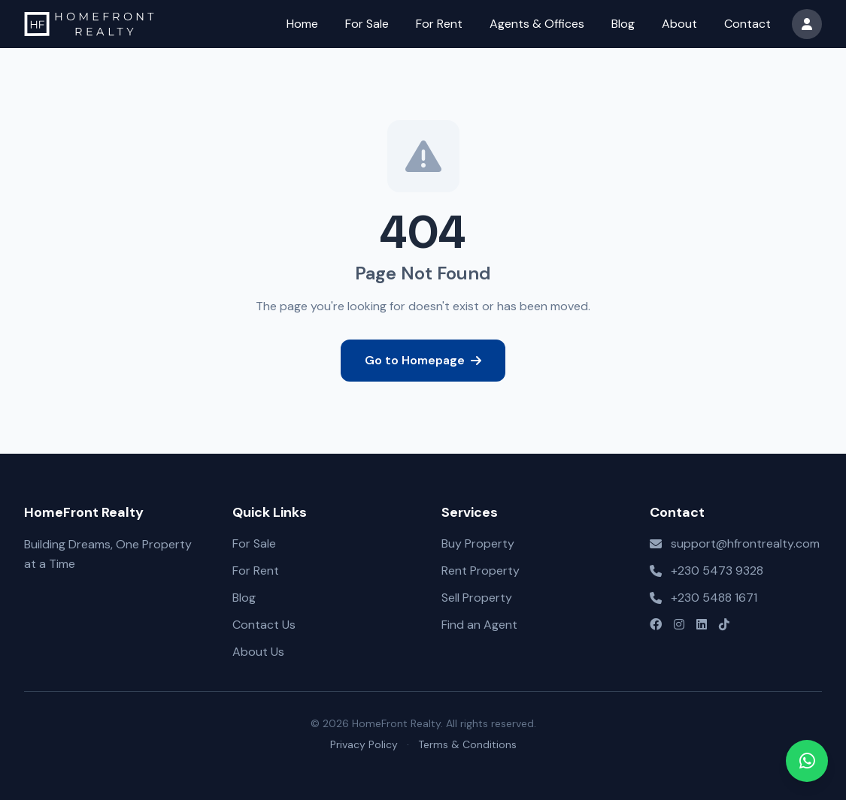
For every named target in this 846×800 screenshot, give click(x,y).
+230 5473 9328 (717, 570)
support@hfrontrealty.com (745, 543)
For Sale (367, 24)
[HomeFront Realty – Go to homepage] (89, 24)
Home (302, 24)
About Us (258, 652)
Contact (747, 24)
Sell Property (476, 597)
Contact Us (264, 624)
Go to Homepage (423, 360)
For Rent (439, 24)
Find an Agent (479, 624)
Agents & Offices (537, 24)
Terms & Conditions (467, 744)
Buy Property (477, 543)
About (679, 24)
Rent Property (480, 570)
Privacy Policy (364, 744)
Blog (623, 24)
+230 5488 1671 (714, 597)
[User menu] (807, 24)
